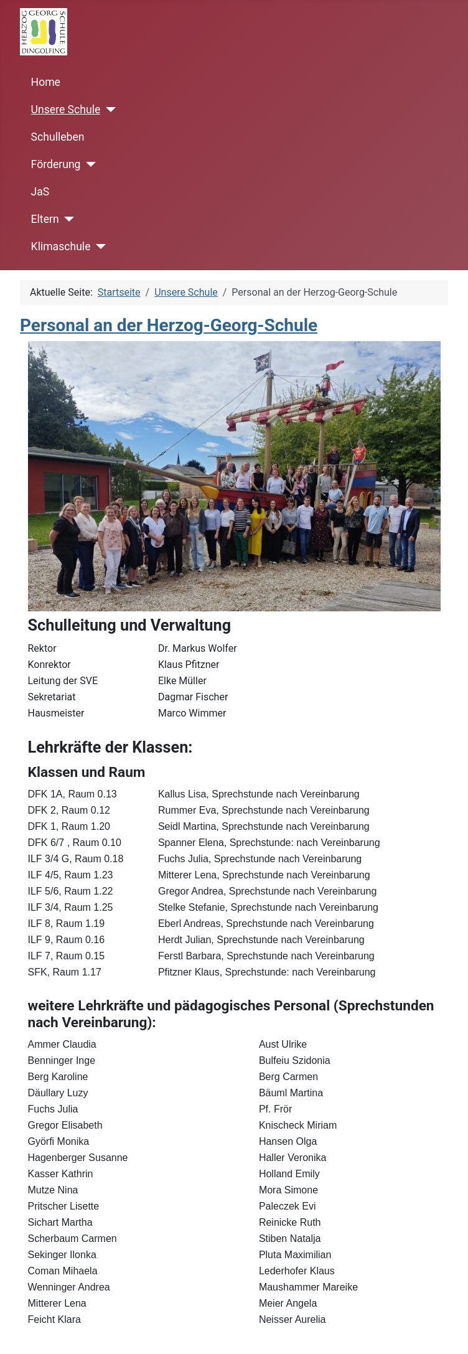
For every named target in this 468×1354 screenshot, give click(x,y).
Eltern (45, 219)
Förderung (56, 164)
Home (45, 82)
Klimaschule (61, 246)
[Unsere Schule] (108, 109)
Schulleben (58, 137)
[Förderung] (88, 164)
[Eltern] (67, 219)
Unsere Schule (66, 109)
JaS (40, 192)
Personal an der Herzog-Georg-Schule (168, 325)
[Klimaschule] (98, 246)
